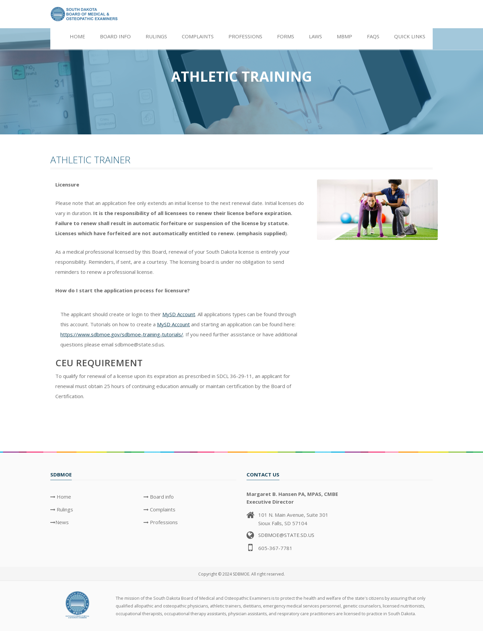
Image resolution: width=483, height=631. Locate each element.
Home (77, 36)
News (62, 522)
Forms (285, 36)
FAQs (373, 36)
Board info (161, 496)
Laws (315, 36)
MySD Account (178, 314)
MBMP (344, 36)
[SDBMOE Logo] (78, 604)
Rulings (64, 509)
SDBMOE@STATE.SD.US (286, 535)
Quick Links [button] (409, 36)
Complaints (198, 36)
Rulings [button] (156, 36)
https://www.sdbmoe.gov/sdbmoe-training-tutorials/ (121, 334)
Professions (245, 36)
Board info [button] (115, 36)
